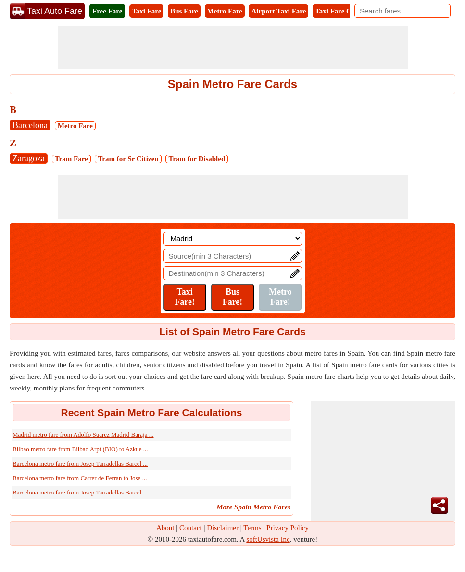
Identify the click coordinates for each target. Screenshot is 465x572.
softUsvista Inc (267, 539)
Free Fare (107, 11)
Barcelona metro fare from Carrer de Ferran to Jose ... (80, 477)
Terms (252, 528)
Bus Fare (184, 11)
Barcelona (30, 125)
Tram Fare (71, 159)
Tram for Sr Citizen (128, 159)
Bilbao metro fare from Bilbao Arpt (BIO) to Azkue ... (80, 449)
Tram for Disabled (196, 159)
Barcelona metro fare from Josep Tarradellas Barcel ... (80, 463)
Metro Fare (224, 11)
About (165, 528)
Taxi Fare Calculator (347, 11)
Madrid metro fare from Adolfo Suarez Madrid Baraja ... (83, 434)
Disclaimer (223, 528)
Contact (190, 528)
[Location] (232, 239)
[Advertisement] (233, 47)
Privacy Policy (287, 528)
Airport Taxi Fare (278, 11)
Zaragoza (29, 158)
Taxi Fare (146, 11)
